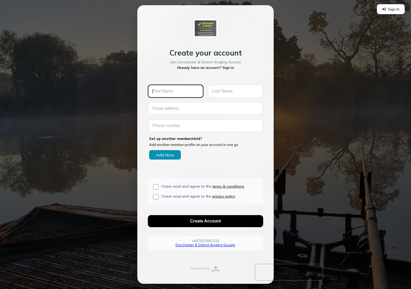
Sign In (390, 9)
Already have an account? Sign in (205, 67)
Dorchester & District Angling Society (205, 245)
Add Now (165, 154)
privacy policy (223, 196)
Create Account (205, 221)
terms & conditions (228, 186)
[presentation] (288, 272)
